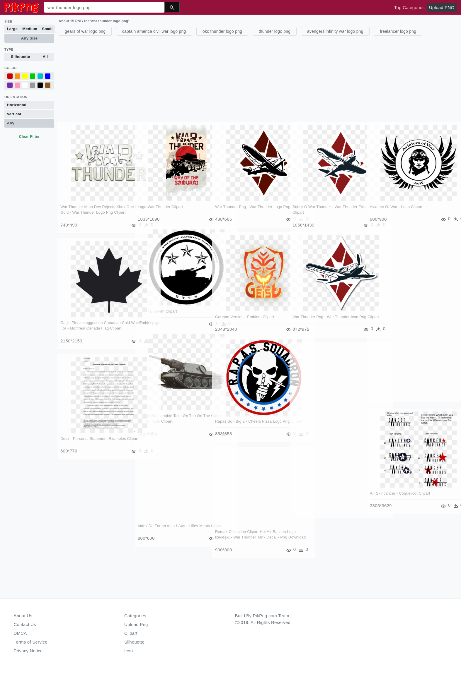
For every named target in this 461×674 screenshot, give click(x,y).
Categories (135, 615)
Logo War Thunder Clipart (160, 199)
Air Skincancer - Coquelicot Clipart (400, 486)
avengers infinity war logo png (335, 31)
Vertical (14, 114)
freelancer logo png (398, 31)
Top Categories (409, 7)
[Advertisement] (234, 78)
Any (10, 123)
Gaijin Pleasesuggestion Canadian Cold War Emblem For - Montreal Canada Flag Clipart (91, 321)
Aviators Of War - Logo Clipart (396, 199)
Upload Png (136, 624)
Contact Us (25, 624)
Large (12, 29)
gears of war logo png (85, 31)
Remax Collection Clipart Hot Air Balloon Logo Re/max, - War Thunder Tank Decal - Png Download (247, 530)
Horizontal (16, 105)
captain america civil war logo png (154, 31)
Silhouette (20, 56)
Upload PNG (441, 7)
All (45, 56)
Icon (128, 650)
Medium (29, 29)
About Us (23, 615)
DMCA (20, 633)
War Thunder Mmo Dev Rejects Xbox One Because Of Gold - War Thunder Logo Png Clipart (93, 205)
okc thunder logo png (222, 31)
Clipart (130, 633)
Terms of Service (30, 641)
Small (47, 29)
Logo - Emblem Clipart (157, 304)
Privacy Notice (28, 650)
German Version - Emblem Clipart (244, 309)
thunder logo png (275, 31)
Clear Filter (29, 136)
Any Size (29, 38)
